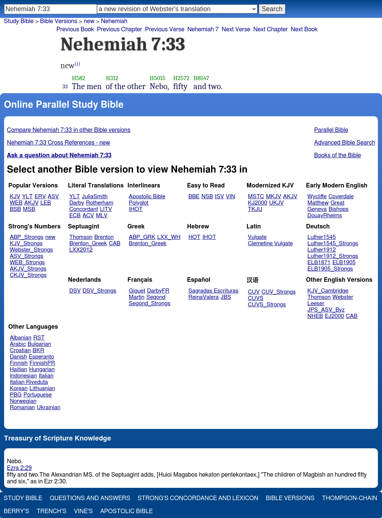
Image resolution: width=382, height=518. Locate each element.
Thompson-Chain (349, 498)
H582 (78, 78)
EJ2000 (334, 316)
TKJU (255, 209)
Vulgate (257, 237)
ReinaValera (203, 297)
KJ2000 (257, 203)
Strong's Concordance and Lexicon (198, 498)
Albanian (20, 338)
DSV (75, 291)
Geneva (317, 209)
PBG (16, 395)
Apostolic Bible (126, 511)
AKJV (31, 203)
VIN (230, 196)
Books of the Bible (337, 155)
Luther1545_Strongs (332, 243)
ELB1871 (319, 262)
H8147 (201, 78)
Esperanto (41, 357)
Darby (76, 203)
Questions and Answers (90, 498)
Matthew (318, 203)
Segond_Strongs (149, 303)
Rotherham (99, 203)
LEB (45, 203)
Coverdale (341, 196)
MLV (101, 215)
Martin (136, 297)
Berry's (16, 511)
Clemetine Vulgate (270, 243)
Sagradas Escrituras (213, 291)
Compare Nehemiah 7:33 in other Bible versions (69, 130)
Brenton (104, 237)
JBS (225, 297)
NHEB (315, 316)
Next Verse (236, 29)
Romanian (22, 407)
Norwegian (23, 401)
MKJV (273, 196)
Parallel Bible (331, 130)
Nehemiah (114, 21)
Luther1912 (321, 250)
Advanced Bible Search (344, 143)
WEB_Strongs (27, 262)
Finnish (19, 363)
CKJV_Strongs (28, 275)
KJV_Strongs (26, 243)
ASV (53, 196)
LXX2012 (81, 250)
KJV (15, 196)
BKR (38, 350)
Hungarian (42, 369)
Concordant (83, 209)
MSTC (256, 196)
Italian (46, 376)
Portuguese (38, 395)
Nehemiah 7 (203, 29)
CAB (114, 243)
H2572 (181, 78)
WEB (16, 203)
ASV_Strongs (26, 256)
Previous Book (75, 29)
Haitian (18, 369)
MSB (29, 209)
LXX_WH (169, 237)
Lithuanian (42, 388)
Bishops (338, 209)
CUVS (256, 298)
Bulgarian (39, 344)
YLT (27, 196)
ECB (75, 215)
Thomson (81, 237)
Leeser (315, 303)
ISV (219, 196)
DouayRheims (324, 215)
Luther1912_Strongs (332, 256)
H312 (112, 78)
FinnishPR (42, 363)
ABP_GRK (142, 237)
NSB (207, 196)
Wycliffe (316, 196)
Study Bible (19, 21)
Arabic (18, 344)
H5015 (157, 78)
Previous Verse (164, 29)
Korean (19, 388)
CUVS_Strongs (267, 304)
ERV (40, 196)
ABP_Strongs (26, 237)
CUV (254, 292)
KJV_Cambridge (327, 291)
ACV (88, 215)
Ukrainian (48, 407)
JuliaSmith (94, 196)
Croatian (20, 350)
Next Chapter (270, 29)
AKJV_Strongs (28, 269)
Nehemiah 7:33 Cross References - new (58, 143)
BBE (194, 196)
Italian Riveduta (29, 382)
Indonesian (23, 376)
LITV (106, 209)
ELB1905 (344, 262)
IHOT (136, 209)
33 (65, 86)
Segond (155, 297)
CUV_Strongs (278, 292)
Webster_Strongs (31, 250)
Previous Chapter (119, 29)
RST (39, 338)
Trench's (51, 511)
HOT (194, 237)
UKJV (276, 203)
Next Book (304, 29)
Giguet (137, 291)
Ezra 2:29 (19, 468)
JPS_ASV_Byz (326, 310)
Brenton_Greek (88, 243)
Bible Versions (58, 21)
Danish (18, 357)
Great (337, 203)
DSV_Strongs (99, 291)
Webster (342, 297)
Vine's (83, 511)
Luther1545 (321, 237)
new (89, 21)
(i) (77, 64)
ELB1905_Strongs (330, 269)
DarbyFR (158, 291)
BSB (15, 209)
